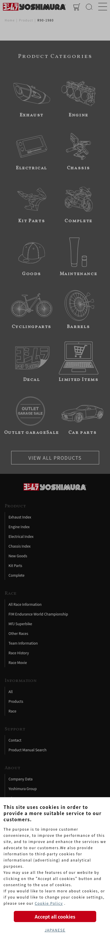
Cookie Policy (49, 903)
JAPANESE (55, 929)
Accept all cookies (55, 916)
